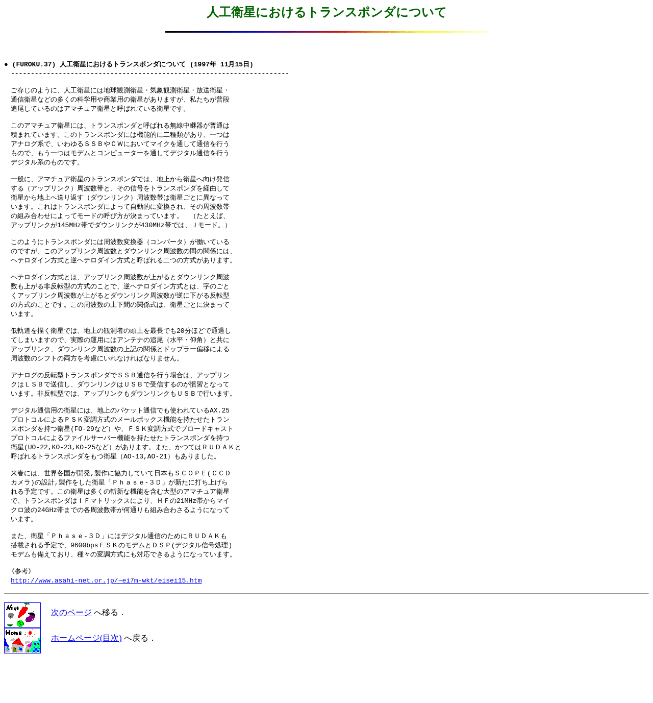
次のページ (71, 653)
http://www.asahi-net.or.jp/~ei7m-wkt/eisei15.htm (106, 621)
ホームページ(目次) (86, 679)
